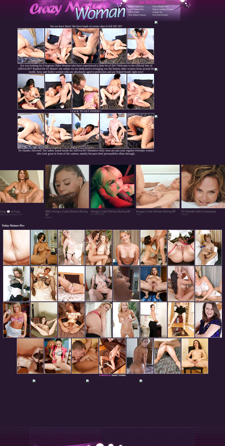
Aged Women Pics (136, 9)
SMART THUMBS (119, 375)
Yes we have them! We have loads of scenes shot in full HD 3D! (86, 26)
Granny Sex (158, 12)
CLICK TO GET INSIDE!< (86, 111)
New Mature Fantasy (137, 15)
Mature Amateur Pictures (163, 9)
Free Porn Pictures (160, 15)
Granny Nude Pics (136, 6)
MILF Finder (133, 12)
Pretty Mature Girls (161, 6)
